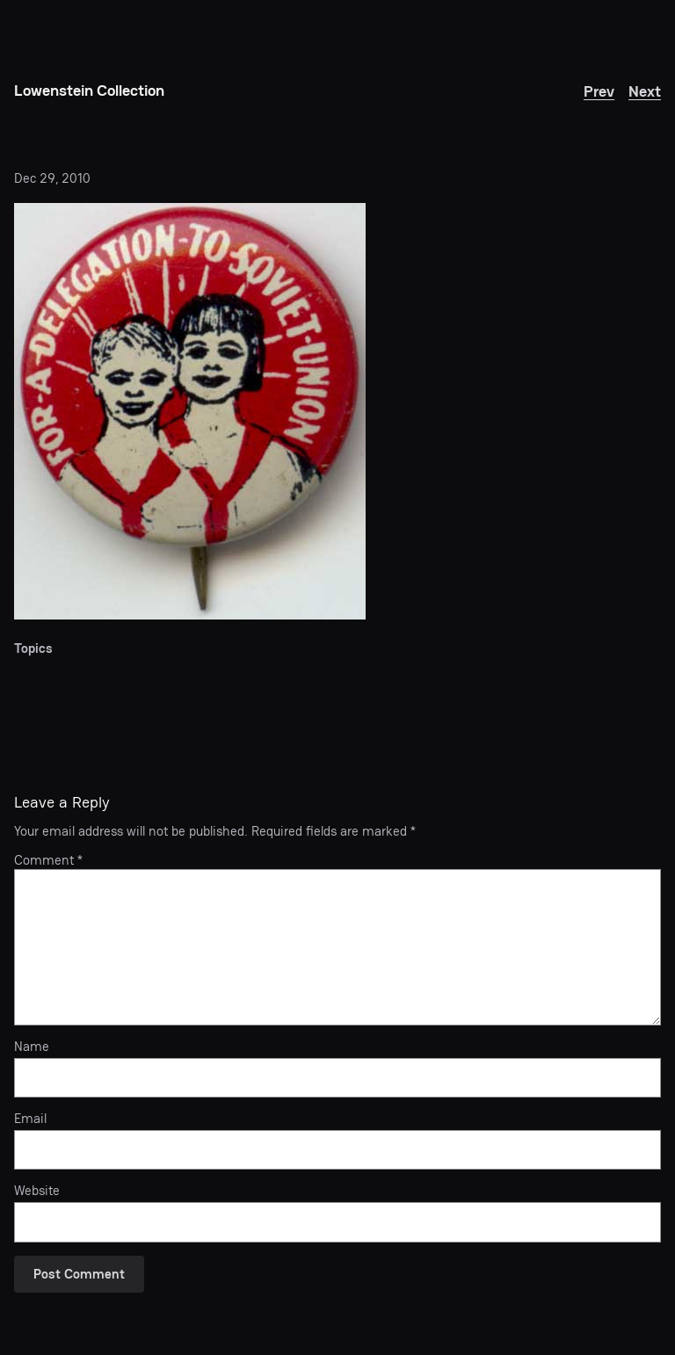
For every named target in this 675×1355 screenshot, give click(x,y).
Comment (48, 859)
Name (31, 1046)
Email (30, 1119)
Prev (599, 91)
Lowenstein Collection (89, 90)
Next (644, 91)
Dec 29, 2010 (52, 178)
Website (37, 1191)
